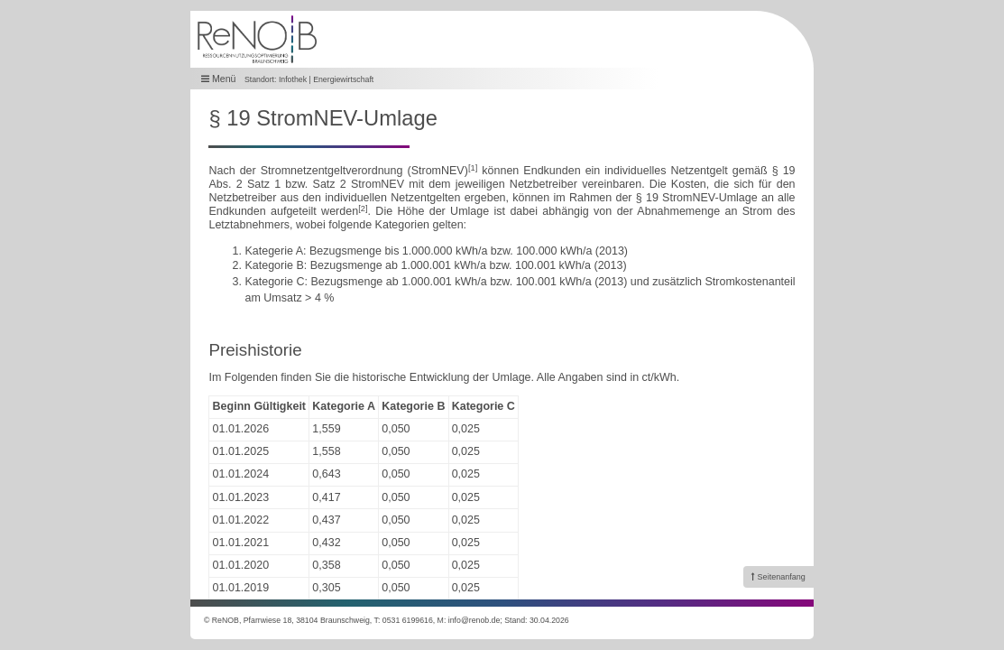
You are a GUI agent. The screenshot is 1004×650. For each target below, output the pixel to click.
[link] (778, 577)
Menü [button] (218, 79)
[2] (362, 208)
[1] (472, 167)
